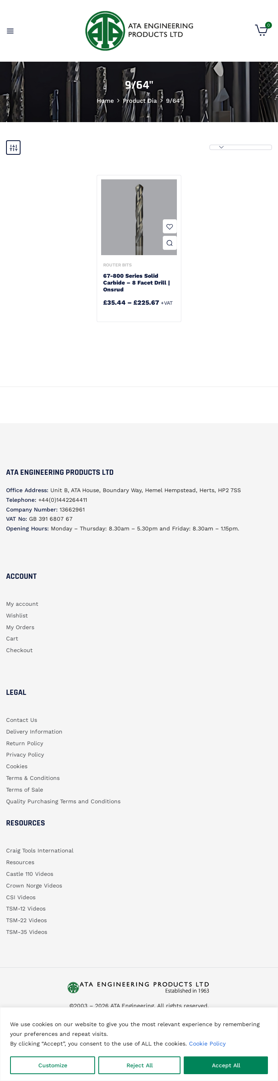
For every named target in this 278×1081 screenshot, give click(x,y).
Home (105, 100)
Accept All (226, 1065)
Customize (52, 1065)
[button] (261, 34)
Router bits (117, 265)
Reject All (140, 1065)
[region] (139, 1044)
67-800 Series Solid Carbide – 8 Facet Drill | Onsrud (136, 282)
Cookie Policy (207, 1043)
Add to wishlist (170, 226)
